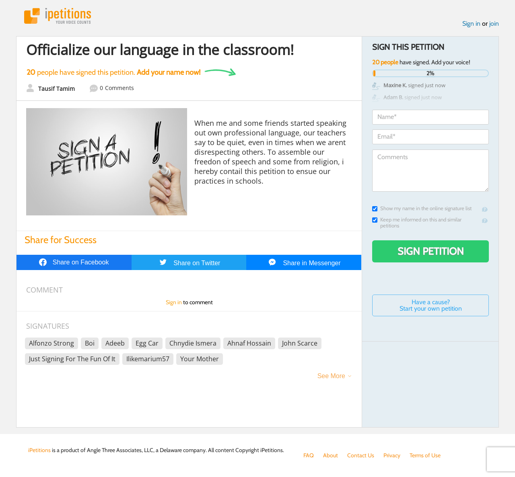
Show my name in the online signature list (422, 208)
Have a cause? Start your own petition (431, 305)
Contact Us (360, 455)
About (330, 455)
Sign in (471, 23)
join (494, 23)
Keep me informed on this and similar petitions (416, 223)
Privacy (391, 455)
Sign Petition (431, 251)
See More (331, 376)
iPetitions (57, 16)
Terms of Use (425, 455)
